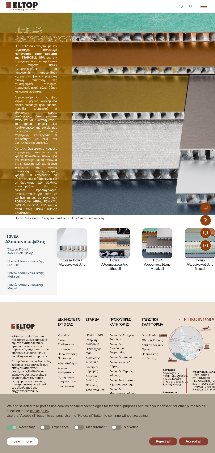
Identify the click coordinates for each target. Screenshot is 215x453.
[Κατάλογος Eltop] (205, 220)
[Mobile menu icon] (204, 6)
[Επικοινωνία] (205, 207)
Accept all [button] (194, 441)
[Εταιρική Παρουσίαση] (205, 233)
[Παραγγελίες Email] (205, 245)
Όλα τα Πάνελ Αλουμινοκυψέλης (20, 251)
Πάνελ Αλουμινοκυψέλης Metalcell (25, 274)
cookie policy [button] (39, 411)
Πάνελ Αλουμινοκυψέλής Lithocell (114, 264)
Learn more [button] (22, 441)
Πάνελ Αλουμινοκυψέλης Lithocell (25, 262)
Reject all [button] (163, 441)
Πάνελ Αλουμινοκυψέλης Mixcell (25, 286)
